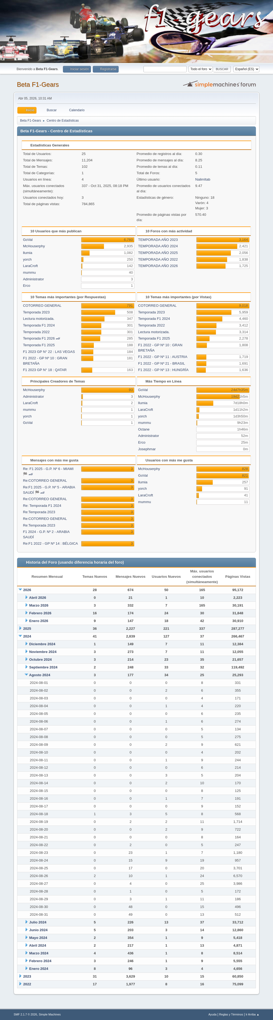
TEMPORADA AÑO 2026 (158, 266)
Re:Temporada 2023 (39, 512)
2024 (27, 636)
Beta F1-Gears (38, 84)
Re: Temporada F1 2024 (42, 506)
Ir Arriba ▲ (252, 1014)
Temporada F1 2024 (39, 325)
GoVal (28, 240)
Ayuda (212, 1014)
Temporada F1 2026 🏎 (41, 338)
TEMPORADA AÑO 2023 (158, 240)
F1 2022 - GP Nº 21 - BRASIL (161, 363)
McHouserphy (34, 246)
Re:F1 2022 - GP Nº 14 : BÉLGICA (50, 543)
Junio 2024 (38, 930)
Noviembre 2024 (43, 652)
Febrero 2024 (40, 961)
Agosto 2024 (39, 675)
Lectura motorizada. (38, 319)
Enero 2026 (38, 621)
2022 (27, 984)
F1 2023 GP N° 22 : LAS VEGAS (49, 352)
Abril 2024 (37, 945)
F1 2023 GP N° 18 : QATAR (45, 370)
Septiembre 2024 (43, 667)
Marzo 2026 (39, 605)
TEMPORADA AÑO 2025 (158, 253)
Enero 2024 (38, 969)
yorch (27, 259)
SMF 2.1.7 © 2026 (25, 1014)
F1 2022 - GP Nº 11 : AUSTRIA (162, 357)
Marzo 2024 (39, 953)
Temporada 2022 (36, 332)
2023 (27, 976)
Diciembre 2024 (42, 644)
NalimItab (202, 179)
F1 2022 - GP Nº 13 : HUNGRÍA (163, 370)
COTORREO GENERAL (42, 306)
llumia (27, 253)
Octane (144, 429)
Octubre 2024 (40, 660)
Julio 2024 (37, 922)
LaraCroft (30, 266)
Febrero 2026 (40, 613)
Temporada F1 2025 (39, 345)
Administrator (33, 279)
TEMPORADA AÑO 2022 (158, 259)
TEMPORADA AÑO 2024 (158, 246)
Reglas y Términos (231, 1014)
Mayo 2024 (38, 938)
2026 (27, 590)
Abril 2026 (37, 598)
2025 (27, 629)
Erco (26, 286)
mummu (29, 272)
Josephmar (147, 449)
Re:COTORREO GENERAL (45, 481)
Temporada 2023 (36, 312)
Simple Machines (50, 1014)
